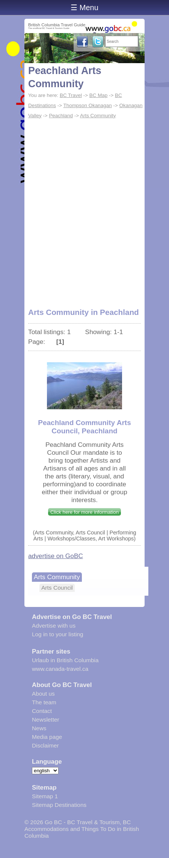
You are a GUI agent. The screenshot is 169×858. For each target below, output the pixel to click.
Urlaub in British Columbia (65, 660)
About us (43, 693)
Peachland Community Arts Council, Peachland (84, 427)
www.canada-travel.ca (60, 669)
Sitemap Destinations (59, 805)
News (39, 728)
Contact (42, 711)
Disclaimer (45, 745)
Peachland (61, 115)
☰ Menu (84, 7)
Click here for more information (84, 512)
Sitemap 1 (45, 796)
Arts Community (98, 115)
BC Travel (71, 95)
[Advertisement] (84, 209)
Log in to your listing (57, 634)
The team (44, 702)
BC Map (98, 95)
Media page (47, 737)
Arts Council (57, 587)
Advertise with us (53, 625)
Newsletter (45, 719)
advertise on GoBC (55, 556)
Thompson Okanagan (87, 105)
